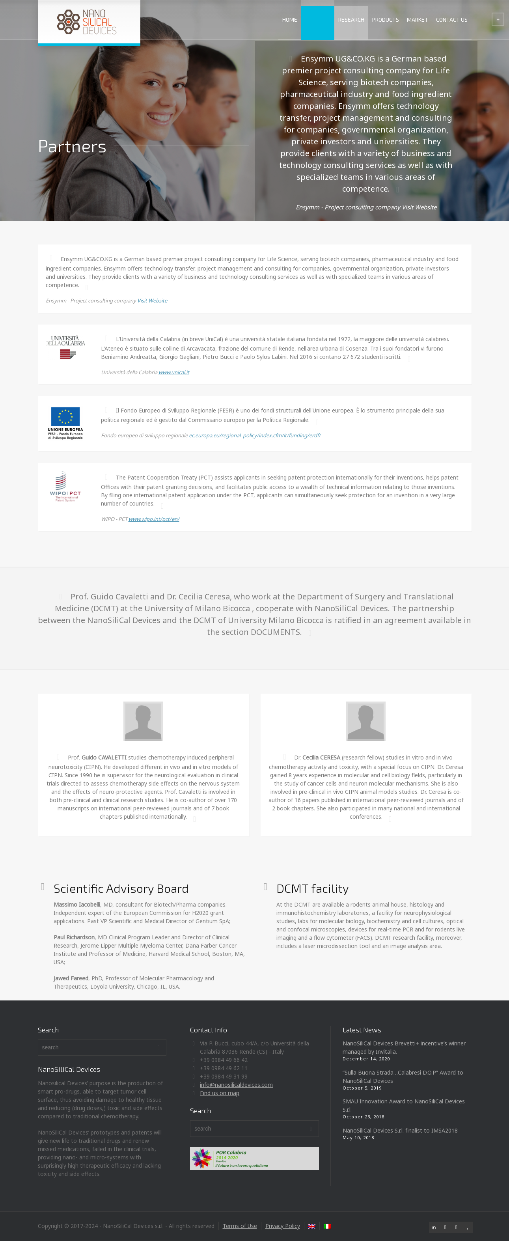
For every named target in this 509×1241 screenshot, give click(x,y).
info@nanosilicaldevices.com (236, 1084)
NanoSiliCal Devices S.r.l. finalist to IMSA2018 (400, 1130)
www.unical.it (173, 372)
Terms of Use (240, 1226)
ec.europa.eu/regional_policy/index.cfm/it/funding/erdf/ (255, 435)
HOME (289, 19)
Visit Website (419, 207)
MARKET (417, 19)
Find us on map (219, 1093)
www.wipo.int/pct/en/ (154, 519)
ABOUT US (317, 19)
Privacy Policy (282, 1226)
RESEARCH (351, 19)
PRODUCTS (385, 19)
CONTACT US (452, 19)
